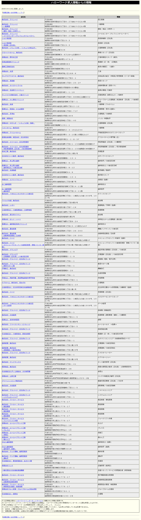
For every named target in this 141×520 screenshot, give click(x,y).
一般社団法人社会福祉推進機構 (13, 470)
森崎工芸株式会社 (8, 66)
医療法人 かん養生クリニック (13, 99)
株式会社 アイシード (10, 19)
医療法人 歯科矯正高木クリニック (14, 224)
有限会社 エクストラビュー (12, 179)
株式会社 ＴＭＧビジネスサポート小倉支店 (17, 194)
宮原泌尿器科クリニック (10, 62)
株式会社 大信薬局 (9, 315)
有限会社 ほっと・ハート (11, 219)
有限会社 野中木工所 (10, 57)
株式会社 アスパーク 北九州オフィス (16, 259)
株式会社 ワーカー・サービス (13, 400)
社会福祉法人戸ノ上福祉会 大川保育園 (16, 371)
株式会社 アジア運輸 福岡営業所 (14, 451)
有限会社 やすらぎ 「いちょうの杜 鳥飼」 (18, 123)
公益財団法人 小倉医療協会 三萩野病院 (17, 210)
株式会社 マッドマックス (11, 362)
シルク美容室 (6, 38)
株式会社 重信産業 (9, 229)
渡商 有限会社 (7, 118)
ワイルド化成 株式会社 (10, 200)
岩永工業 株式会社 (9, 151)
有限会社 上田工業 (9, 376)
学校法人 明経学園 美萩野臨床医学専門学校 (18, 278)
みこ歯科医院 (6, 184)
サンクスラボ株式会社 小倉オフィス (15, 95)
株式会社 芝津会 (8, 114)
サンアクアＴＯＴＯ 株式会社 (13, 76)
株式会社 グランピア (10, 249)
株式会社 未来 (7, 104)
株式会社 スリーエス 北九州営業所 (15, 142)
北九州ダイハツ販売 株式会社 (13, 156)
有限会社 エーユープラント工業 (14, 423)
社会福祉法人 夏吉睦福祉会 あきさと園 (17, 461)
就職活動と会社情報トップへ (13, 12)
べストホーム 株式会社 (10, 128)
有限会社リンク (7, 465)
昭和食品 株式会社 (9, 367)
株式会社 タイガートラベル (12, 85)
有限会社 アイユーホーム (11, 132)
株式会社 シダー (8, 205)
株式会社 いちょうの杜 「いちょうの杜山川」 (19, 48)
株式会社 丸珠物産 (9, 170)
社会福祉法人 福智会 (10, 494)
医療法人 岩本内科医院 (10, 320)
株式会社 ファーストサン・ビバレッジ (16, 324)
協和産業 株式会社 (9, 343)
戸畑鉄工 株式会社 (9, 268)
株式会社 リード (8, 238)
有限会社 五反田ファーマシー (13, 90)
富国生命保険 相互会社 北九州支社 (15, 137)
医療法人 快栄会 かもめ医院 (13, 109)
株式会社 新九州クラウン (11, 214)
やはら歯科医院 (7, 442)
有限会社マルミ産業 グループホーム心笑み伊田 (19, 489)
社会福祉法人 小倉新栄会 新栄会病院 (16, 334)
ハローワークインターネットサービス (29, 501)
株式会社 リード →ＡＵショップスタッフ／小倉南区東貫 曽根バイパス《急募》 (23, 245)
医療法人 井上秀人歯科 (10, 161)
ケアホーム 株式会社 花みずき (14, 282)
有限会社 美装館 (8, 81)
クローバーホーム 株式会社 (12, 52)
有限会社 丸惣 (7, 71)
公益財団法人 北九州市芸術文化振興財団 (17, 287)
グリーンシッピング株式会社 (12, 381)
